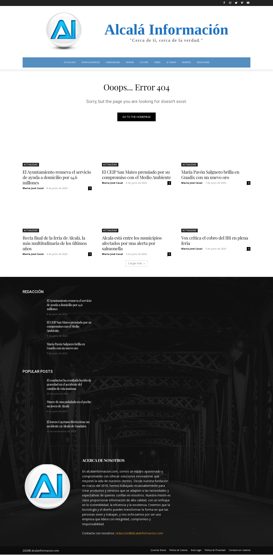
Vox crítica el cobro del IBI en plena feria (214, 240)
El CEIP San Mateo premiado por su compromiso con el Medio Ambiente (136, 174)
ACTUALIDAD (31, 164)
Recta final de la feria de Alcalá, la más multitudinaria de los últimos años (55, 243)
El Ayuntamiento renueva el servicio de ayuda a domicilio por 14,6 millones (57, 177)
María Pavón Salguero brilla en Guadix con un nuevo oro (210, 174)
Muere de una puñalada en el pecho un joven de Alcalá (69, 404)
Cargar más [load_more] (136, 263)
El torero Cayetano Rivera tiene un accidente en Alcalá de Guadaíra (68, 424)
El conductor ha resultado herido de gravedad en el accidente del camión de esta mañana (69, 385)
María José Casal (33, 188)
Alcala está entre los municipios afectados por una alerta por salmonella (132, 243)
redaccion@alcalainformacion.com (139, 533)
